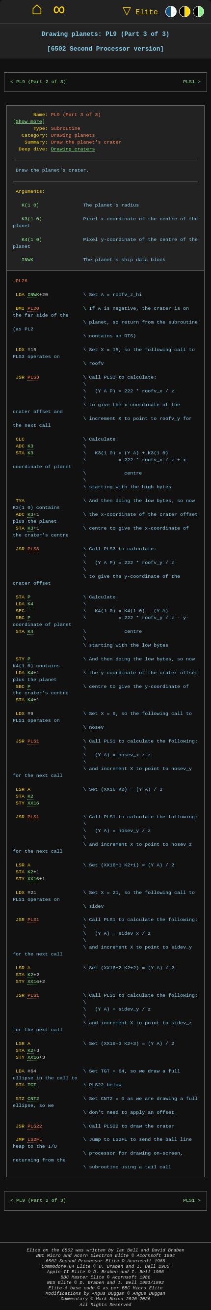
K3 (30, 446)
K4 (30, 603)
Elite (138, 11)
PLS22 (34, 1126)
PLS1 (189, 82)
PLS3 (33, 377)
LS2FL (34, 1139)
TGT (31, 1084)
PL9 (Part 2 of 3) (41, 82)
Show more (29, 121)
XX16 (33, 803)
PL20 (33, 308)
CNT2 (33, 1098)
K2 (30, 796)
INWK (33, 294)
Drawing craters (73, 149)
